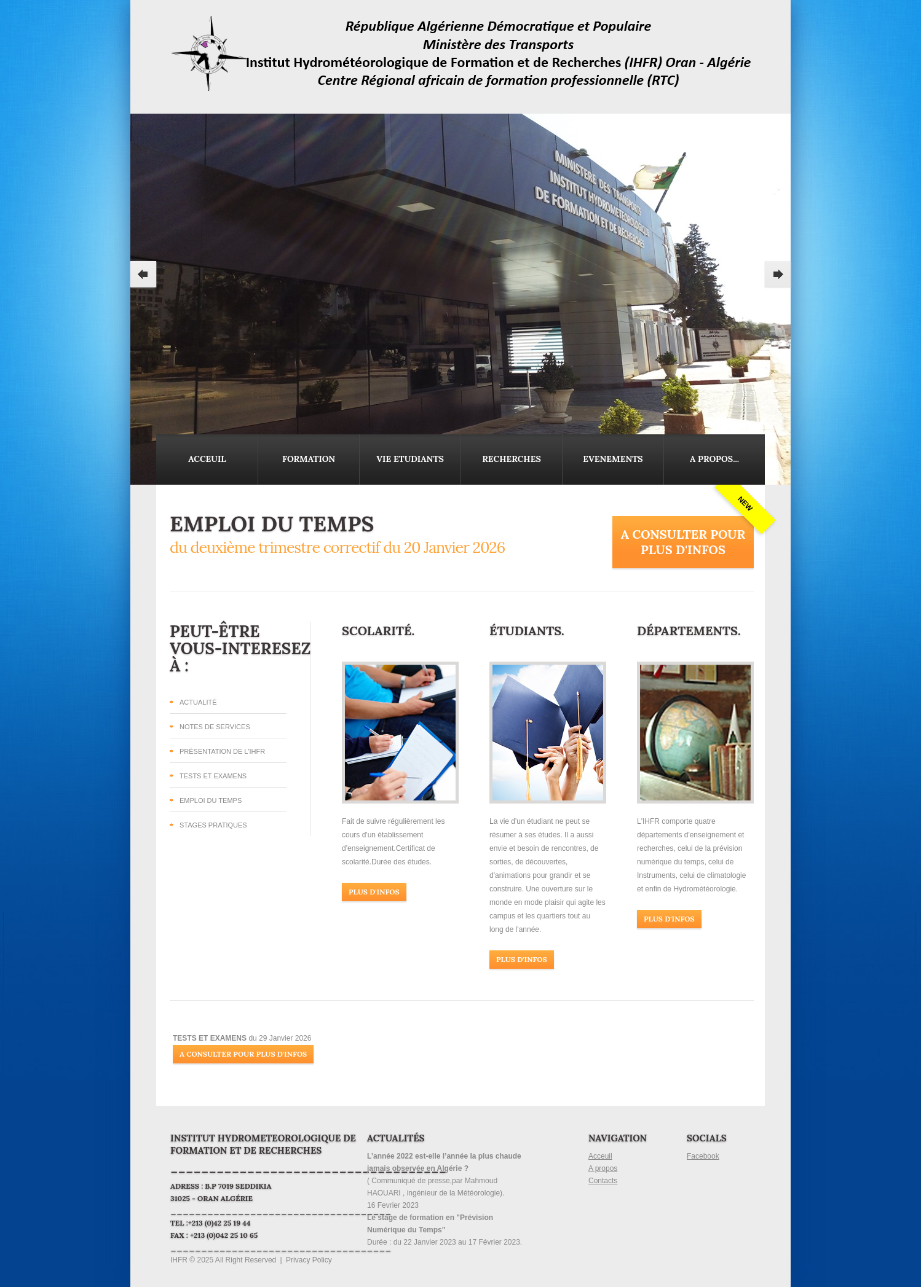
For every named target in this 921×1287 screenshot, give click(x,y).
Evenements (612, 458)
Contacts (602, 1180)
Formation (308, 458)
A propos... (714, 458)
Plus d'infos (374, 891)
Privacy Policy (309, 1260)
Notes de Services (215, 726)
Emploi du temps (211, 800)
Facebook (703, 1156)
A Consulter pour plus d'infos (683, 541)
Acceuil (207, 458)
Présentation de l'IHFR (222, 751)
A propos (602, 1168)
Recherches (511, 458)
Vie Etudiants (410, 458)
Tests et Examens (213, 776)
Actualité (198, 702)
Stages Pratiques (213, 825)
